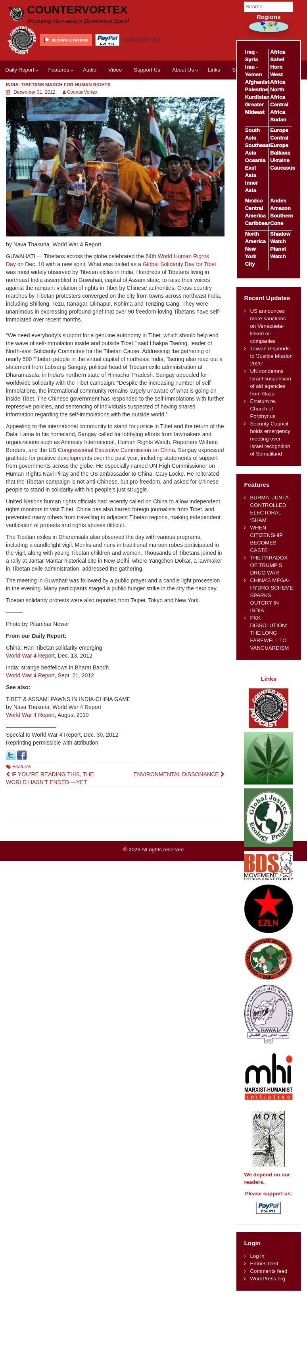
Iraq (249, 52)
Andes (278, 201)
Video (115, 70)
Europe (279, 130)
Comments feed (268, 1271)
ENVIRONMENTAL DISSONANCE (178, 774)
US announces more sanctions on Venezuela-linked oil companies (268, 326)
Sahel (277, 59)
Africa (277, 52)
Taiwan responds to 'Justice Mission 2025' (271, 356)
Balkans (280, 153)
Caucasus (282, 168)
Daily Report (19, 70)
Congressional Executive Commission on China (116, 450)
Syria (251, 59)
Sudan (278, 120)
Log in (257, 1256)
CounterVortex (77, 10)
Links (214, 70)
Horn (276, 67)
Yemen (253, 75)
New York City (250, 256)
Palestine (256, 90)
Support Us (147, 70)
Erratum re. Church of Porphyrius (263, 408)
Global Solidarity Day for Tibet (179, 264)
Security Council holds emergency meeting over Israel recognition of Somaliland (270, 439)
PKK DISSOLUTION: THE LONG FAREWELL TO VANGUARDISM (269, 633)
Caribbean (258, 223)
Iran (249, 67)
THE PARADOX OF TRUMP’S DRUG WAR (268, 565)
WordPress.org (267, 1279)
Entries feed (264, 1264)
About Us (183, 70)
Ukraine (280, 160)
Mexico (254, 201)
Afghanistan (260, 82)
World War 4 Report (30, 655)
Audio (89, 70)
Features (58, 70)
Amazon (280, 208)
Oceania (255, 160)
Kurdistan (257, 97)
